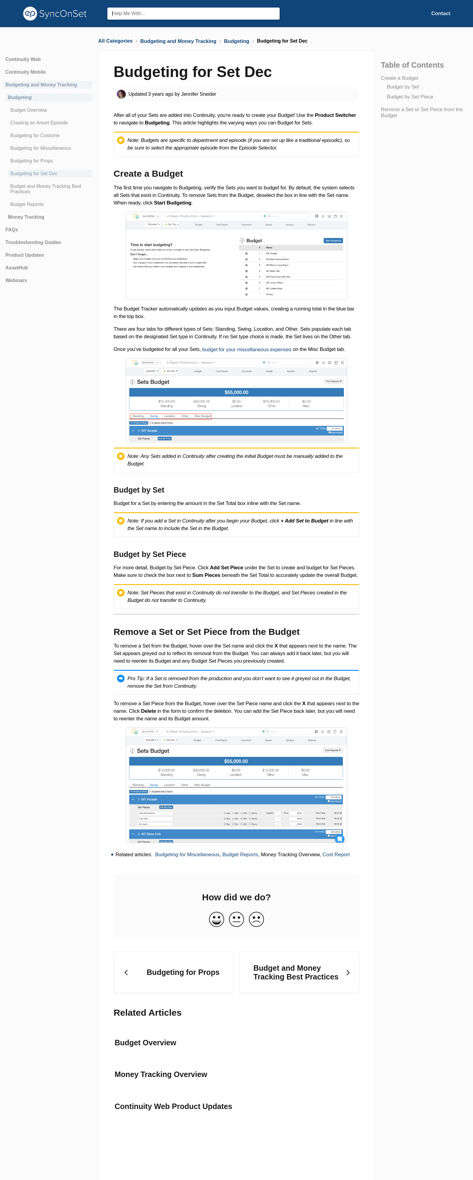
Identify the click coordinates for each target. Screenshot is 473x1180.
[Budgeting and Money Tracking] (179, 41)
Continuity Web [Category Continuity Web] (23, 59)
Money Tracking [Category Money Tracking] (26, 217)
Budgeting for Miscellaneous (187, 854)
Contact (440, 13)
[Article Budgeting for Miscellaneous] (47, 148)
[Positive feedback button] (216, 920)
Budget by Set (403, 87)
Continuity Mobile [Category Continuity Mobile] (25, 72)
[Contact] (441, 13)
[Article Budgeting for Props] (47, 161)
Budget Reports (240, 854)
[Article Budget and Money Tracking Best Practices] (47, 189)
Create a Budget (399, 78)
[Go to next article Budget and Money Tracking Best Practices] (299, 972)
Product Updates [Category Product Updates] (24, 255)
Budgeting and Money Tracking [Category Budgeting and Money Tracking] (41, 84)
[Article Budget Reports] (47, 204)
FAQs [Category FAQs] (11, 229)
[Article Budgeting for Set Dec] (47, 174)
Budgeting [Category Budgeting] (20, 97)
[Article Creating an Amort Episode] (47, 123)
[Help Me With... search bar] (193, 14)
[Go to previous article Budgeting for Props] (173, 972)
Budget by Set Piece (410, 97)
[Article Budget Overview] (47, 110)
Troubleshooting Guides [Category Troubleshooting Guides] (33, 242)
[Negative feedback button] (256, 920)
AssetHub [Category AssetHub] (16, 267)
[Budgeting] (237, 41)
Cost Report (336, 854)
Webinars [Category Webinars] (16, 280)
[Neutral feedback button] (236, 920)
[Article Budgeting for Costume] (47, 136)
